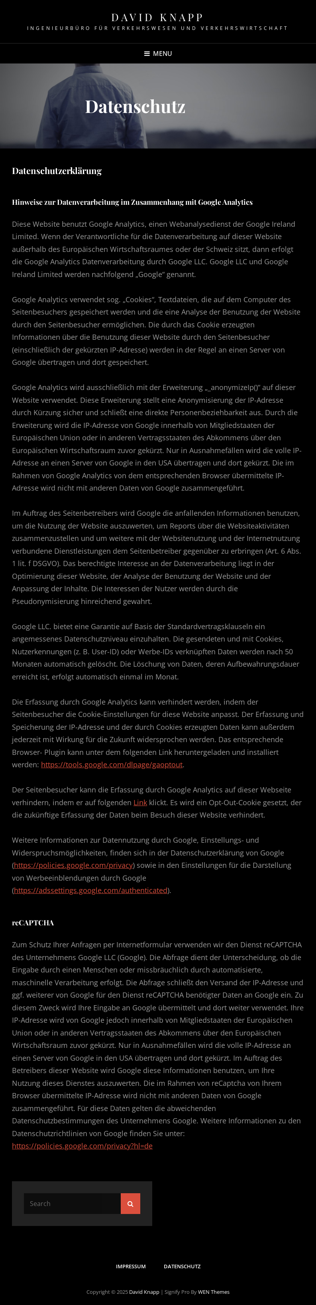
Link (140, 802)
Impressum (131, 1266)
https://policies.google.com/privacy (73, 865)
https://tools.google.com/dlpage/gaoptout (112, 764)
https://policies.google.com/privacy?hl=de (82, 1146)
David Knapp (158, 17)
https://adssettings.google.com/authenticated (90, 890)
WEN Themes (214, 1291)
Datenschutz (182, 1266)
